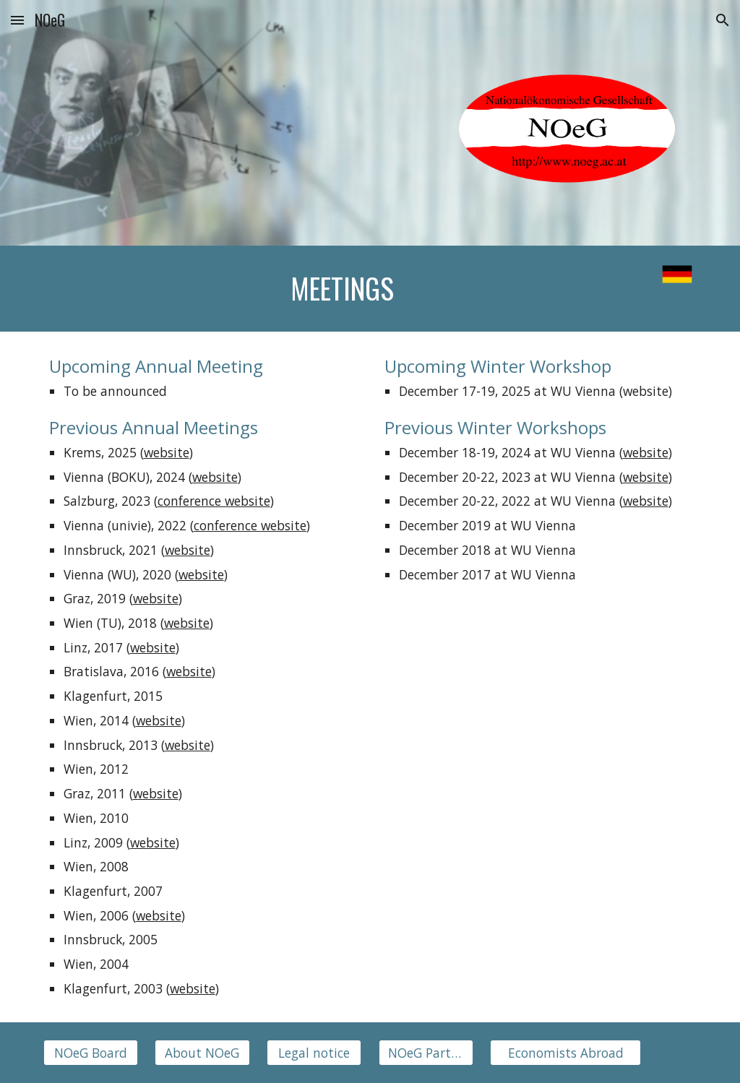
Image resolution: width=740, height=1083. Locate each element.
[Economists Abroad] (565, 1052)
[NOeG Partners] (426, 1052)
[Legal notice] (314, 1052)
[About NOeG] (202, 1052)
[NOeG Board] (90, 1052)
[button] (17, 20)
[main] (342, 288)
